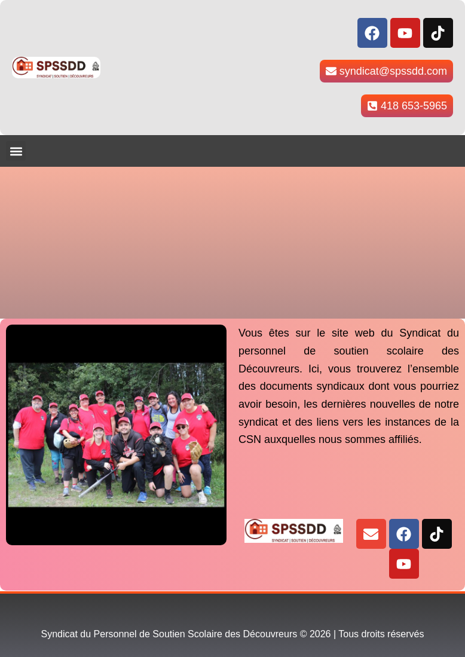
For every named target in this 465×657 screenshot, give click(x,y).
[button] (16, 151)
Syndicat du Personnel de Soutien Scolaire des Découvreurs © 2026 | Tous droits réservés (232, 634)
